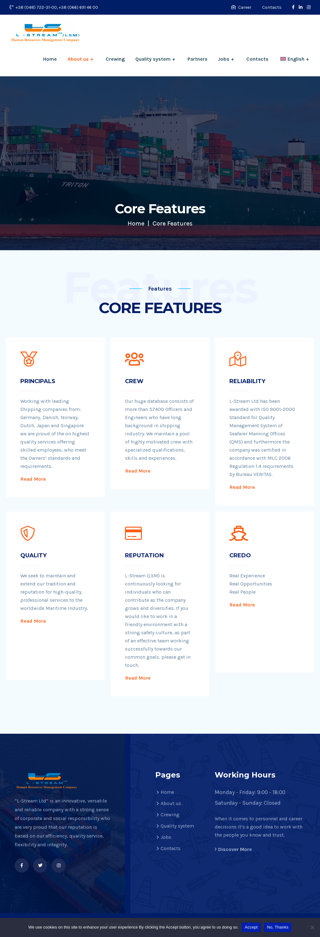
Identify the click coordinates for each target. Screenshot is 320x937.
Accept (251, 927)
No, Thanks (278, 927)
